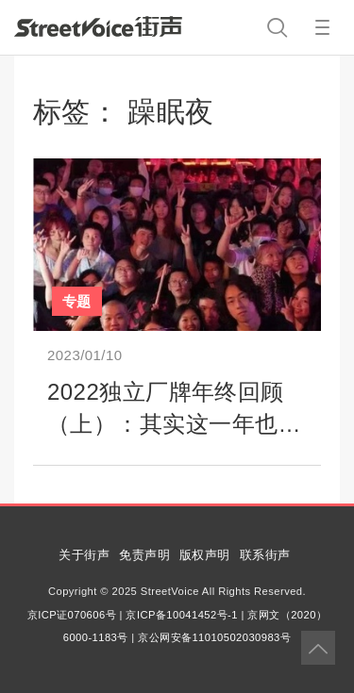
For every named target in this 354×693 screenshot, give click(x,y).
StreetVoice (98, 26)
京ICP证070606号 (71, 614)
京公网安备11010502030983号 (214, 637)
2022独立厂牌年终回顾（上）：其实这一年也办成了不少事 (174, 423)
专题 (77, 301)
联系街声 (265, 555)
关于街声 (84, 555)
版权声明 (204, 555)
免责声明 (144, 555)
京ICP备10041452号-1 (181, 614)
